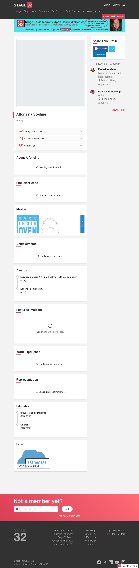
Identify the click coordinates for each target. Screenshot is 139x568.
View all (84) (118, 110)
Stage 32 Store (118, 534)
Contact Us (91, 544)
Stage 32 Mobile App (115, 530)
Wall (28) (51, 138)
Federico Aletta (107, 69)
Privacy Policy (89, 540)
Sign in (107, 5)
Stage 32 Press (65, 537)
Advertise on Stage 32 (62, 540)
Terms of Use (89, 534)
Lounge (17, 11)
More (82, 224)
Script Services (73, 11)
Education (44, 11)
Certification (57, 11)
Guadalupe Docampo (110, 91)
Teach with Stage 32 (63, 544)
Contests (87, 11)
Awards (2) (51, 146)
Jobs (33, 11)
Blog (26, 11)
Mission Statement (63, 534)
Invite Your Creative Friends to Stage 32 (31, 564)
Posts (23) (51, 131)
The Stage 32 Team (63, 530)
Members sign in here (69, 516)
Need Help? (91, 530)
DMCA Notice (90, 537)
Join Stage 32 (119, 5)
